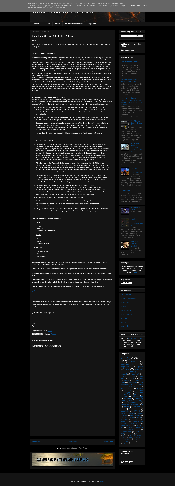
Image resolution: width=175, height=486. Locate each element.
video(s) (125, 358)
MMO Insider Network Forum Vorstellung (136, 123)
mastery (132, 413)
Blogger (102, 481)
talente (131, 417)
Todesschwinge (138, 421)
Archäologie (125, 411)
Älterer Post (108, 442)
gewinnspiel (124, 442)
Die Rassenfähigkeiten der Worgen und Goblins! (130, 81)
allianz (131, 378)
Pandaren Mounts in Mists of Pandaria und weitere (137, 222)
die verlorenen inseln (132, 383)
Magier (127, 393)
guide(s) (135, 374)
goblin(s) (132, 371)
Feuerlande (139, 434)
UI (142, 405)
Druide (126, 380)
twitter (123, 409)
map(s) (136, 380)
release (123, 376)
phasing (129, 428)
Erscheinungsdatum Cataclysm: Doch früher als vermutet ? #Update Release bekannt (131, 101)
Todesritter (133, 382)
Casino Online (126, 294)
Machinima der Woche (129, 405)
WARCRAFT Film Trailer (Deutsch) (135, 244)
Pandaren (124, 438)
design (125, 415)
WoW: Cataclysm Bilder (74, 24)
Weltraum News (127, 314)
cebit (124, 423)
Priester (140, 388)
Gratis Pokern (126, 302)
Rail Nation (137, 438)
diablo (131, 401)
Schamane (139, 393)
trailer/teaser (132, 403)
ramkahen (139, 428)
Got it (145, 6)
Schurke (127, 395)
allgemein (125, 367)
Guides (47, 24)
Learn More (135, 6)
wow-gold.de (125, 326)
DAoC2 (123, 322)
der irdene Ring (135, 423)
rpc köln (123, 417)
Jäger (123, 382)
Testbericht (124, 421)
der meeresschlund (127, 425)
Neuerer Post (37, 442)
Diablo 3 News (126, 310)
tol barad (140, 442)
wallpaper (125, 444)
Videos (57, 24)
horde (133, 376)
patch (140, 367)
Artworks (124, 419)
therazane (131, 430)
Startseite (36, 24)
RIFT (130, 438)
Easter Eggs (130, 434)
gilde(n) (140, 401)
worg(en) (139, 369)
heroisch (128, 391)
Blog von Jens (126, 318)
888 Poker (126, 191)
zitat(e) (124, 374)
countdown (132, 386)
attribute (140, 413)
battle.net (127, 399)
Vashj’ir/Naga (138, 397)
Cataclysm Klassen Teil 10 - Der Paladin (52, 36)
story (141, 378)
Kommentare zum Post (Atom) (76, 448)
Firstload (124, 306)
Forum (125, 436)
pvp (127, 369)
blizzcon (124, 397)
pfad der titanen (135, 415)
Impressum (92, 24)
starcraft (137, 407)
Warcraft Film (125, 440)
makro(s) (132, 442)
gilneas (137, 395)
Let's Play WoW (135, 436)
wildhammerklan (126, 432)
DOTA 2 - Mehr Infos (128, 298)
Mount (136, 419)
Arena (139, 417)
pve (141, 358)
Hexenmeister (126, 388)
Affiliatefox (135, 272)
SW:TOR (137, 411)
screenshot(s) (127, 364)
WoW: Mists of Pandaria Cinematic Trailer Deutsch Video (136, 148)
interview (124, 413)
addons (137, 440)
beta (133, 361)
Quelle (34, 291)
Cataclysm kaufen (135, 338)
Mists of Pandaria (134, 409)
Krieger (140, 391)
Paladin (53, 334)
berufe (126, 407)
